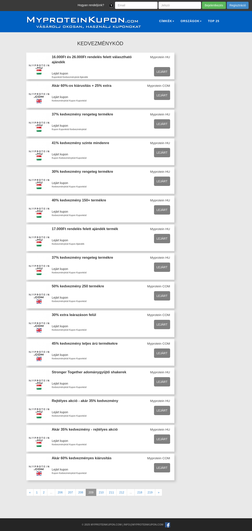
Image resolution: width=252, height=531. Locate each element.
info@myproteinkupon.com (143, 524)
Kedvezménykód (71, 77)
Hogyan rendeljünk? (91, 5)
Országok (191, 21)
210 (101, 492)
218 (139, 492)
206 (60, 492)
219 (150, 492)
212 (121, 492)
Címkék (166, 21)
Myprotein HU (160, 57)
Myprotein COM (158, 85)
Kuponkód (57, 77)
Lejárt (162, 71)
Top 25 (213, 21)
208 (80, 492)
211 (111, 492)
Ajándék (84, 77)
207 (70, 492)
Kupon (72, 100)
